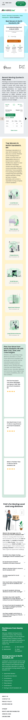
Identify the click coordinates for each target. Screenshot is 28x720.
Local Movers (14, 203)
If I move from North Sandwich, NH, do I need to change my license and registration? (13, 606)
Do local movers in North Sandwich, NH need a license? (12, 562)
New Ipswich (19, 647)
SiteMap (4, 709)
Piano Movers (14, 229)
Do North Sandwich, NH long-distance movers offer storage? (12, 591)
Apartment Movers (14, 307)
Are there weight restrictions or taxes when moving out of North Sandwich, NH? (12, 615)
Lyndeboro (6, 647)
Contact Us (6, 699)
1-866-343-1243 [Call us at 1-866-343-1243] (7, 3)
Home (4, 15)
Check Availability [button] (14, 41)
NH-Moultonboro (9, 104)
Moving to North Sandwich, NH (11, 688)
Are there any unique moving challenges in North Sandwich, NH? (13, 555)
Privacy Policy (7, 701)
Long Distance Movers (14, 333)
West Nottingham (18, 650)
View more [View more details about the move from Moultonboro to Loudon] (14, 130)
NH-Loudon (21, 104)
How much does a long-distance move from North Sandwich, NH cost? (13, 583)
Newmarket (6, 649)
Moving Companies (13, 15)
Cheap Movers (14, 255)
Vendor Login (6, 714)
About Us (5, 696)
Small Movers (14, 281)
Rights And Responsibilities (11, 711)
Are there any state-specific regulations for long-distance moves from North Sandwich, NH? (13, 598)
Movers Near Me (7, 704)
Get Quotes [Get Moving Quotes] (20, 3)
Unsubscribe (6, 716)
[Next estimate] (26, 118)
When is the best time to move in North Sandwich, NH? (13, 569)
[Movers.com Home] (8, 10)
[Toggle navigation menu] (26, 10)
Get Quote (10, 115)
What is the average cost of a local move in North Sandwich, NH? (13, 533)
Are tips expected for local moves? (11, 576)
